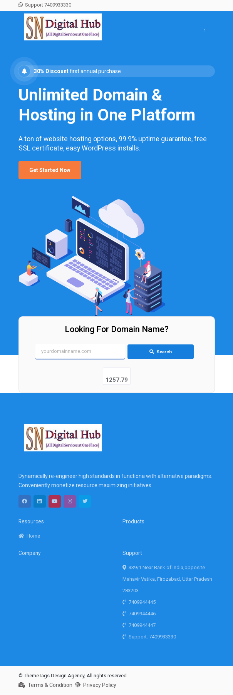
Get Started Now (49, 170)
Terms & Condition (45, 685)
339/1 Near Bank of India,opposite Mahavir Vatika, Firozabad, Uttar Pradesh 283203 (167, 579)
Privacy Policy (95, 685)
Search (160, 351)
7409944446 (139, 613)
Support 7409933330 (45, 5)
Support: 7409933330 (149, 637)
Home (29, 536)
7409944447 (139, 625)
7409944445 (139, 602)
